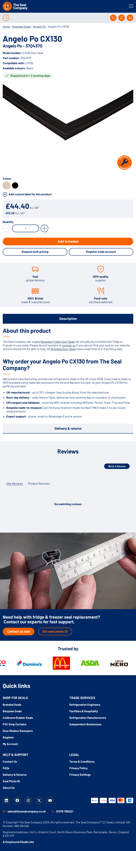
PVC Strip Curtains (14, 724)
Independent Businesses (85, 724)
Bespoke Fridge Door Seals (58, 341)
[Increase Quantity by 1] (44, 228)
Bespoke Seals (12, 711)
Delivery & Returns (15, 774)
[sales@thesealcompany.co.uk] (4, 811)
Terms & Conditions (81, 761)
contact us (69, 345)
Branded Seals (21, 26)
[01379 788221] (52, 811)
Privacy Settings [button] (80, 774)
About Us (9, 787)
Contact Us (10, 761)
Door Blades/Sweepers (18, 730)
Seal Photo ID (11, 781)
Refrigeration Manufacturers (87, 717)
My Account (10, 744)
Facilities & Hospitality (83, 711)
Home (6, 26)
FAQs (6, 768)
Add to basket (68, 241)
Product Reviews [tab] (39, 483)
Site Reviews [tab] (14, 483)
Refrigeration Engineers (84, 704)
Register (8, 737)
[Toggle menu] (131, 6)
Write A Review (117, 466)
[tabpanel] (68, 372)
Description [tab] (68, 318)
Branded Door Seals (63, 349)
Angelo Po (39, 26)
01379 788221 (64, 811)
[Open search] (6, 18)
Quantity (8, 221)
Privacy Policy (78, 768)
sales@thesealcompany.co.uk (26, 811)
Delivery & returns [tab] (68, 428)
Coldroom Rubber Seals (18, 717)
